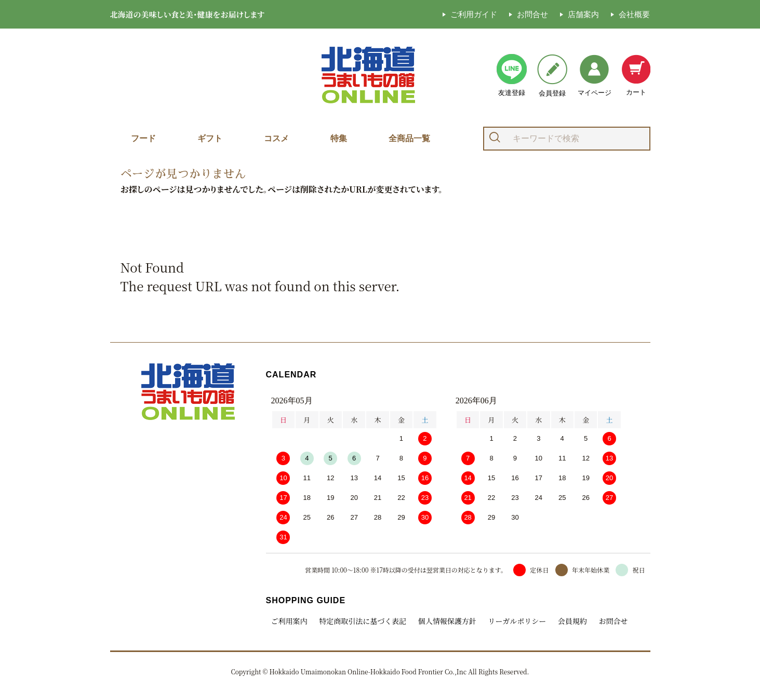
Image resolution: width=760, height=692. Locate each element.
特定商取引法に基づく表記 (362, 621)
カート (636, 75)
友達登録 (512, 75)
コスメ (276, 138)
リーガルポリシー (517, 621)
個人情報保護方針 (447, 621)
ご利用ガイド (473, 14)
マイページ (594, 76)
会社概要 (634, 14)
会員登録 (552, 75)
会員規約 (571, 621)
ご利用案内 (289, 621)
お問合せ (532, 14)
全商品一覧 (409, 138)
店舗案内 (583, 14)
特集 (338, 138)
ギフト (209, 138)
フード (143, 138)
